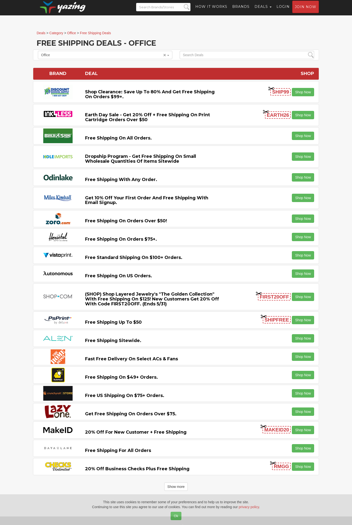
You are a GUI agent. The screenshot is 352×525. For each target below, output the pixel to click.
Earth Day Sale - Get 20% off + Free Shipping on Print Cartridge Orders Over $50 (147, 117)
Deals (263, 11)
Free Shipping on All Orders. (118, 138)
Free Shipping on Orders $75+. (121, 239)
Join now (305, 11)
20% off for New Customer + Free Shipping (136, 432)
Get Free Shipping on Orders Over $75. (130, 414)
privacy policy (249, 507)
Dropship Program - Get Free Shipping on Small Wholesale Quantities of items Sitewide (140, 159)
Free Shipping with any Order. (121, 179)
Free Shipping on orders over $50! (126, 221)
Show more (176, 487)
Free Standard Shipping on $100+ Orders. (133, 257)
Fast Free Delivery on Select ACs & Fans (131, 359)
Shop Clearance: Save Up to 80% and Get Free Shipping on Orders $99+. (150, 94)
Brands (241, 11)
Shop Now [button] (303, 92)
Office (105, 55)
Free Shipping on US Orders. (118, 276)
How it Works (211, 11)
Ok (176, 516)
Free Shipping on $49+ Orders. (121, 377)
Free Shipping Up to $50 (113, 322)
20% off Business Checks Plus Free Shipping (137, 468)
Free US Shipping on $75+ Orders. (124, 395)
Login (283, 11)
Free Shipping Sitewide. (113, 340)
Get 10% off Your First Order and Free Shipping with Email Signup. (146, 200)
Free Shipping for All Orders (118, 450)
